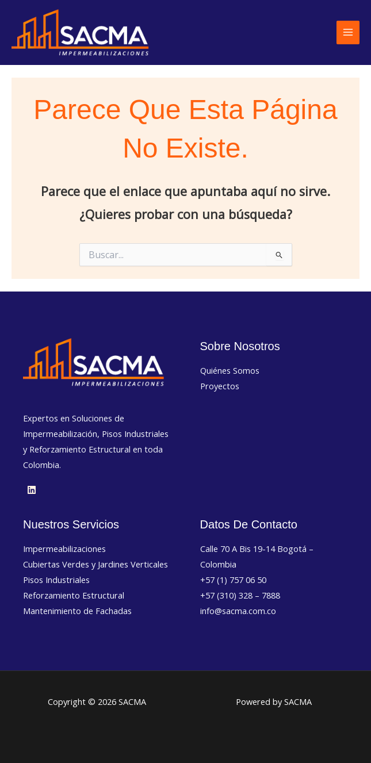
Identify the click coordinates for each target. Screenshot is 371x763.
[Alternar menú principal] (347, 32)
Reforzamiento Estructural (73, 595)
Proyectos (219, 386)
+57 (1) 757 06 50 (233, 579)
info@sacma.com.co (238, 610)
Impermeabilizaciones (64, 548)
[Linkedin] (31, 490)
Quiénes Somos (229, 370)
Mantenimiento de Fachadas (77, 610)
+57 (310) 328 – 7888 (240, 595)
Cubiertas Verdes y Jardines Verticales (95, 564)
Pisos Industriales (56, 579)
